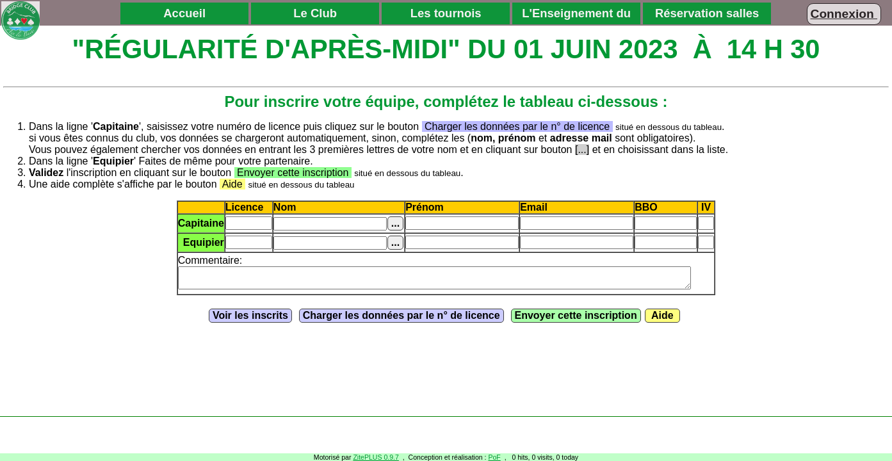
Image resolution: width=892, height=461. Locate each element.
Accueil (184, 13)
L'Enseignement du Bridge (576, 15)
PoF (494, 457)
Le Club (315, 13)
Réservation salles (707, 13)
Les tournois (446, 13)
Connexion (844, 13)
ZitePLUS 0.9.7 (376, 457)
